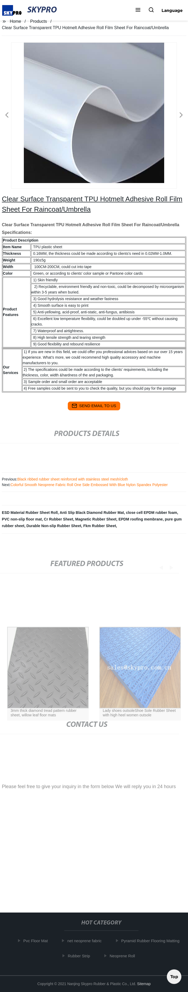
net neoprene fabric (86, 940)
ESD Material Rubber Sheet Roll (30, 512)
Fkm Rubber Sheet (99, 526)
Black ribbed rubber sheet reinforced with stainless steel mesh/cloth (72, 479)
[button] (138, 10)
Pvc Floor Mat (37, 940)
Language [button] (172, 10)
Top (174, 975)
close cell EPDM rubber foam (151, 512)
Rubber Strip (80, 955)
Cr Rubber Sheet (58, 519)
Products (38, 21)
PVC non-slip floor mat (22, 519)
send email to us (94, 405)
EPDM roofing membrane (140, 519)
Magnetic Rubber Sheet (96, 519)
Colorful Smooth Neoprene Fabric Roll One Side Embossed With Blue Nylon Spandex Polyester (89, 485)
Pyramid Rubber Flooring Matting (151, 940)
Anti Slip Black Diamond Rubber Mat (92, 512)
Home (15, 21)
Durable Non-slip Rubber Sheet (53, 526)
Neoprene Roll (123, 955)
